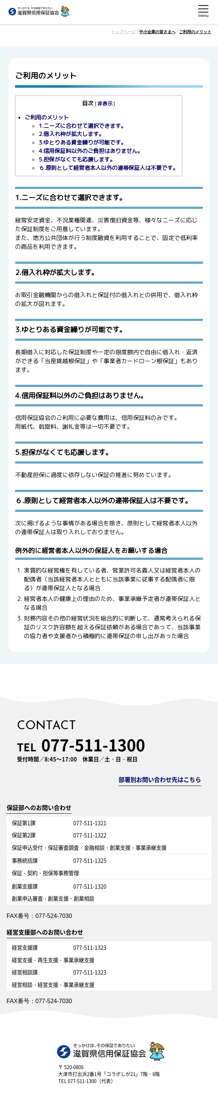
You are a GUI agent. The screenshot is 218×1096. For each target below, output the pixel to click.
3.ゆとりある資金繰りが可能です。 (82, 142)
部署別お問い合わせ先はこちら (160, 780)
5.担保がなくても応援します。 (77, 159)
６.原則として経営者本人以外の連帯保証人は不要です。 (108, 168)
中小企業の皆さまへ (157, 31)
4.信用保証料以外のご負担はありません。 (91, 151)
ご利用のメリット (195, 31)
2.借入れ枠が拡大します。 (71, 134)
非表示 (105, 104)
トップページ (123, 31)
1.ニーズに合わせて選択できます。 (82, 126)
